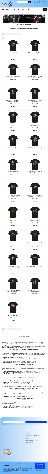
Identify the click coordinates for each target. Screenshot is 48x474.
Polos (18, 9)
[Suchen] (37, 2)
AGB (27, 438)
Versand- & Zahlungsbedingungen (32, 435)
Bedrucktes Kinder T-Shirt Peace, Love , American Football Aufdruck (35, 267)
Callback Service (29, 442)
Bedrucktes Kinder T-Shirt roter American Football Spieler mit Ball (35, 243)
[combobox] (11, 34)
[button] (40, 2)
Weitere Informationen (40, 470)
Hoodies (13, 9)
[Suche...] (29, 2)
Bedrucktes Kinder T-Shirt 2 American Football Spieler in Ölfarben (35, 220)
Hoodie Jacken (5, 9)
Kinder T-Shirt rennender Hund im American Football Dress (35, 172)
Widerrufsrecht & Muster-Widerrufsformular (34, 437)
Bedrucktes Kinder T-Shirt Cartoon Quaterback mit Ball (35, 101)
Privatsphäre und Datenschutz (32, 440)
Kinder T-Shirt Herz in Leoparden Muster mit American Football (13, 77)
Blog (45, 9)
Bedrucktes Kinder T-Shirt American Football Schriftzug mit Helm (13, 291)
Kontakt (27, 433)
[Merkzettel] (44, 2)
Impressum (28, 431)
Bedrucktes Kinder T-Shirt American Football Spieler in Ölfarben (13, 53)
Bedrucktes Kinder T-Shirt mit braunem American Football (13, 220)
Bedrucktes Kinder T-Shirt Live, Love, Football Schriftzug (35, 291)
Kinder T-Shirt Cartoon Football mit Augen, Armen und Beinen (35, 125)
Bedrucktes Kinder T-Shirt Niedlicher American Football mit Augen (35, 77)
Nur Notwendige (40, 467)
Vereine (29, 9)
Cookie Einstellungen (30, 443)
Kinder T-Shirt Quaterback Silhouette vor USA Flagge (13, 148)
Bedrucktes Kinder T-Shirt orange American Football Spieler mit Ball (13, 267)
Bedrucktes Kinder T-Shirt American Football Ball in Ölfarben (13, 196)
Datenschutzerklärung (7, 471)
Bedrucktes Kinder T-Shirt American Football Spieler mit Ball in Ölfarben (13, 243)
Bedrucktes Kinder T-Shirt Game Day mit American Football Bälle (13, 315)
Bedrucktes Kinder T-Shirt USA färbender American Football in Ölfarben (35, 196)
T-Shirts (23, 9)
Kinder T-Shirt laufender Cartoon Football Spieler (13, 125)
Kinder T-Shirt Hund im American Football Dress (35, 148)
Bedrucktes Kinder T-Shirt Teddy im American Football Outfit (13, 101)
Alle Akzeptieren (40, 464)
